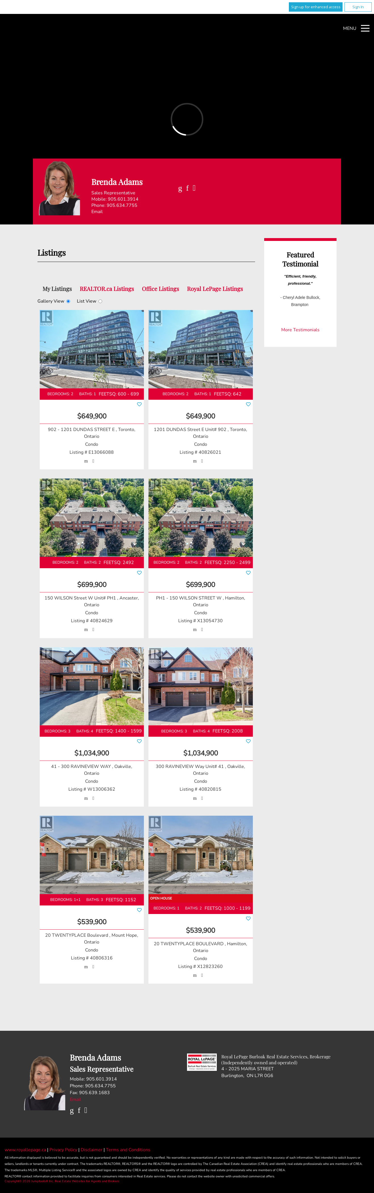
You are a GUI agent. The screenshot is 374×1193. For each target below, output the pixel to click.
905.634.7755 (122, 205)
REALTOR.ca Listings (107, 288)
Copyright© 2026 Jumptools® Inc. (29, 1181)
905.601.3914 (123, 199)
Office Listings (160, 288)
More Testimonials (300, 330)
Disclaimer (92, 1150)
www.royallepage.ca (25, 1150)
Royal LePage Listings (215, 288)
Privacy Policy (63, 1150)
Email (97, 212)
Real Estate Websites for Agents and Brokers (87, 1181)
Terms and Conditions (128, 1150)
